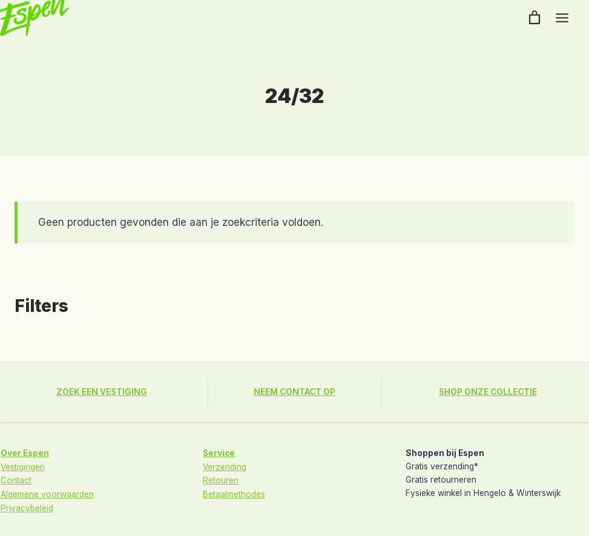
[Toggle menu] (562, 17)
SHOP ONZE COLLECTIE (488, 392)
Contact (16, 479)
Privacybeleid (27, 506)
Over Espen (25, 452)
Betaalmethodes (234, 492)
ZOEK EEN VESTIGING (101, 392)
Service (219, 452)
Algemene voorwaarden (47, 492)
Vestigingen (23, 466)
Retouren (221, 479)
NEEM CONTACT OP (294, 392)
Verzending (225, 466)
